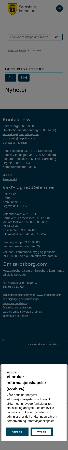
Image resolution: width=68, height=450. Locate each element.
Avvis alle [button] (41, 432)
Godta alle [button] (17, 432)
